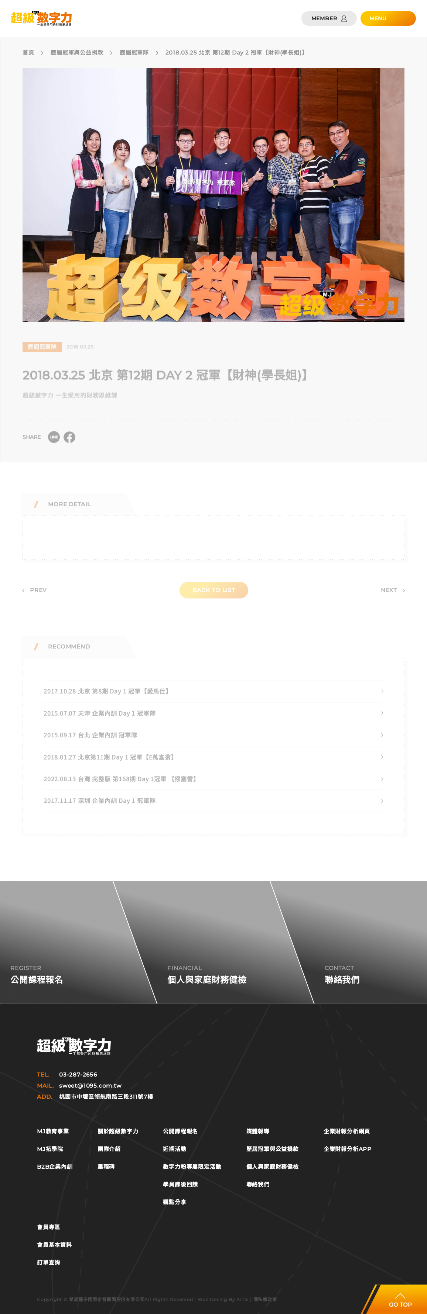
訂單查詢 (48, 1262)
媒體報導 (258, 1131)
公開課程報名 (180, 1131)
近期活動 (174, 1149)
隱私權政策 (265, 1299)
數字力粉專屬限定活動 (192, 1167)
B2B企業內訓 (55, 1167)
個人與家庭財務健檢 (272, 1167)
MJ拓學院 (50, 1149)
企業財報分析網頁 (347, 1131)
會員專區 (48, 1227)
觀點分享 (174, 1202)
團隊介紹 (109, 1149)
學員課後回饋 (180, 1184)
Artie (242, 1299)
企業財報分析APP (348, 1149)
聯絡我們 (258, 1184)
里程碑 (106, 1167)
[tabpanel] (207, 195)
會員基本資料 (54, 1245)
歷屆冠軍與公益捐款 (272, 1149)
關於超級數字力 (118, 1131)
